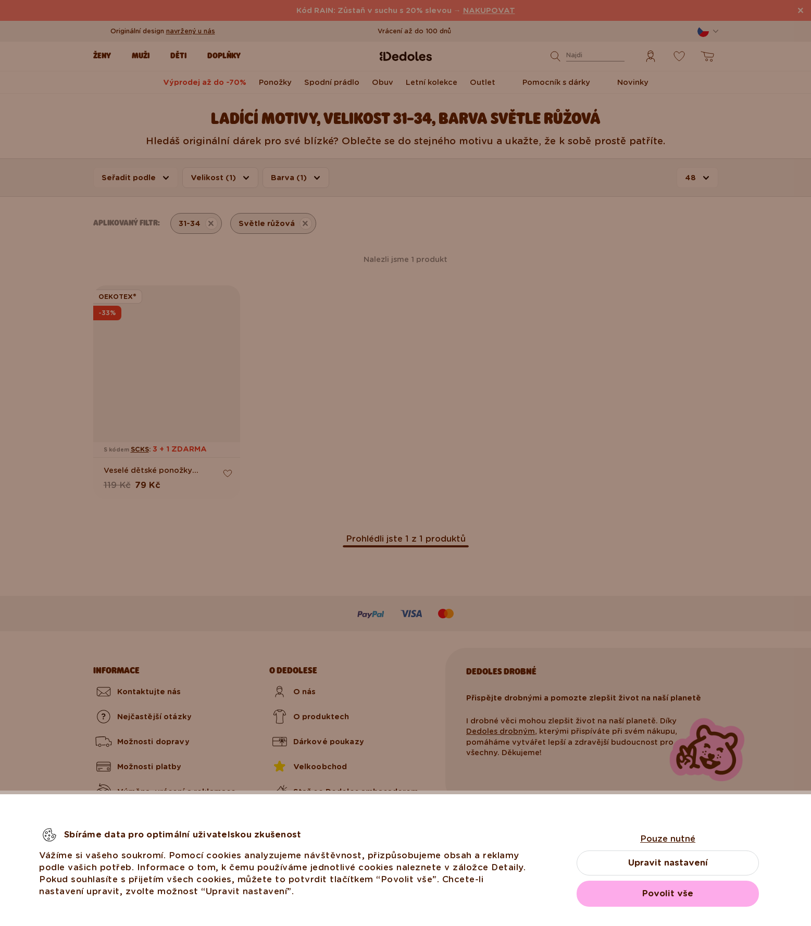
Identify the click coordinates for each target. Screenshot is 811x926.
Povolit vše (667, 893)
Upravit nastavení (668, 863)
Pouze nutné (667, 839)
